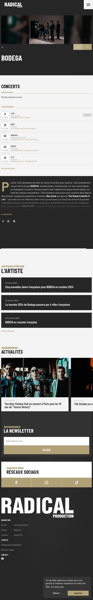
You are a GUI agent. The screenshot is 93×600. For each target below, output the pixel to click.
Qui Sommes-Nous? (21, 525)
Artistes (4, 530)
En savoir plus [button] (57, 587)
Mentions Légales (7, 550)
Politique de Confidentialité (11, 545)
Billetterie (17, 530)
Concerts (4, 535)
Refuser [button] (56, 593)
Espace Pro (18, 535)
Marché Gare (15, 116)
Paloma (14, 126)
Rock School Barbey (18, 137)
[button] (3, 47)
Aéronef (14, 159)
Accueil (3, 525)
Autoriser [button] (78, 593)
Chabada (14, 148)
